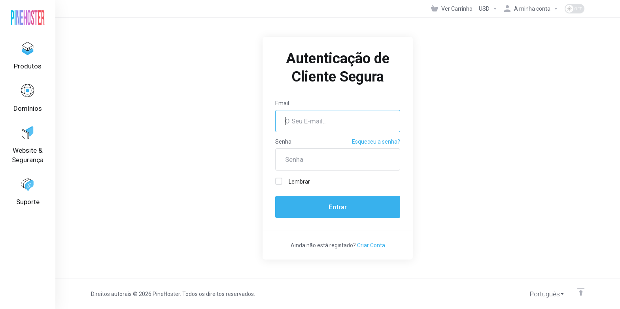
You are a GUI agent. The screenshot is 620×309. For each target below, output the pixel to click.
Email (282, 103)
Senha (283, 141)
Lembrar (292, 181)
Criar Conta (371, 245)
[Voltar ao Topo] (581, 292)
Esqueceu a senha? (376, 141)
